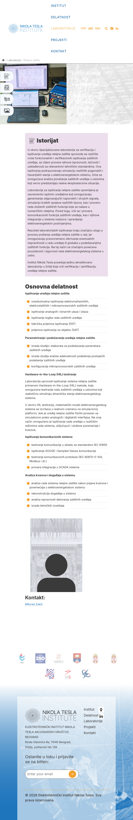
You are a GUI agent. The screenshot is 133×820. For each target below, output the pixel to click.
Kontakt (58, 51)
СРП (83, 28)
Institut (58, 5)
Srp (90, 28)
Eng (97, 28)
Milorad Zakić (34, 604)
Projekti (59, 40)
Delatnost (61, 17)
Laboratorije (63, 28)
